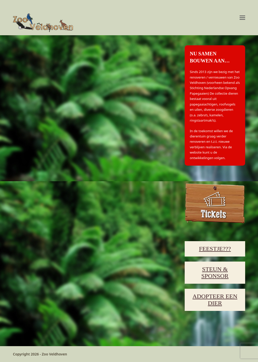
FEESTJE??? (215, 248)
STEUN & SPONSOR (215, 272)
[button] (242, 18)
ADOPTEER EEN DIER (214, 299)
